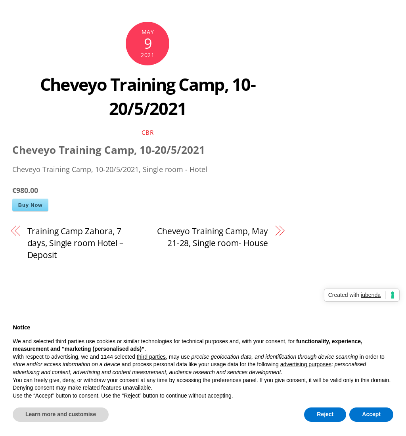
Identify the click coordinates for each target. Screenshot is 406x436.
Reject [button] (325, 414)
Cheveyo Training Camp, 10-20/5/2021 (147, 96)
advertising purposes (305, 364)
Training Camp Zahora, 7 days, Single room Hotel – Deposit (75, 243)
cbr (147, 132)
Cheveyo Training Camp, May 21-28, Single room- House (212, 237)
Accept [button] (371, 414)
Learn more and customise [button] (60, 414)
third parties (151, 357)
